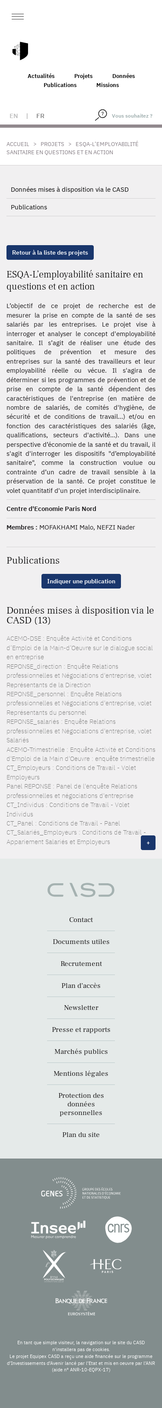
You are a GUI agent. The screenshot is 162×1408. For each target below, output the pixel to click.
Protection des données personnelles (81, 1104)
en (14, 116)
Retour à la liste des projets (50, 252)
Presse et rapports (81, 1029)
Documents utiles (81, 942)
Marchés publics (81, 1051)
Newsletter (81, 1007)
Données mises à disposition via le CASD (70, 189)
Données (123, 76)
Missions (107, 85)
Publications (60, 85)
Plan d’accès (81, 986)
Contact (81, 920)
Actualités (41, 76)
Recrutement (81, 964)
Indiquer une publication (81, 581)
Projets (83, 76)
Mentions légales (81, 1073)
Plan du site (81, 1135)
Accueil (17, 144)
